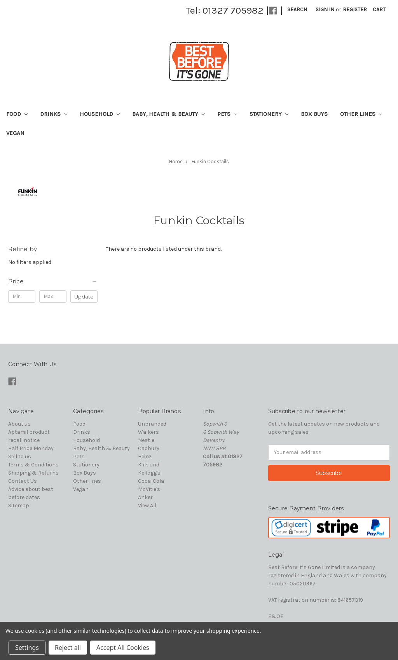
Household (100, 113)
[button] (53, 281)
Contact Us (22, 481)
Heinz (145, 456)
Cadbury (148, 448)
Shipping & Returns (33, 473)
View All (147, 505)
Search (297, 9)
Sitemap (18, 505)
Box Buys (314, 113)
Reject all (68, 647)
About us (19, 424)
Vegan (15, 132)
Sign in (325, 9)
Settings (27, 647)
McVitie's (149, 489)
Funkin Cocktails (210, 161)
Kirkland (148, 464)
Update (84, 296)
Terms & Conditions (33, 464)
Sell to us (19, 456)
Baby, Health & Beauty (168, 113)
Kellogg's (149, 473)
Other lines (361, 113)
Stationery (269, 113)
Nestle (146, 440)
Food (17, 113)
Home (176, 161)
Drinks (53, 113)
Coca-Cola (151, 481)
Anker (145, 497)
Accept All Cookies (122, 647)
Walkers (148, 432)
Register (355, 9)
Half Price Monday (31, 448)
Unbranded (152, 424)
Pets (227, 113)
